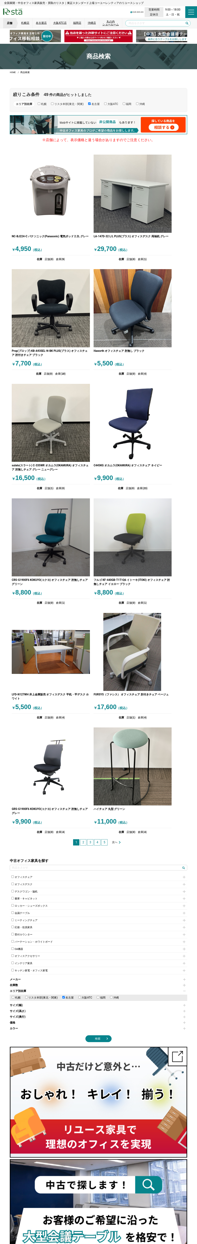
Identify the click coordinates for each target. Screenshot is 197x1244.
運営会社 (68, 1224)
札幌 (16, 692)
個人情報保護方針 (47, 1224)
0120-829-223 (115, 12)
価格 (97, 717)
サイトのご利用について (92, 1224)
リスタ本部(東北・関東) (41, 692)
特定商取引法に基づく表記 (127, 1224)
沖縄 (114, 692)
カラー (97, 722)
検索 (97, 733)
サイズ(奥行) (97, 711)
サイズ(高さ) (97, 705)
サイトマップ (155, 1224)
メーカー (97, 673)
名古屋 (68, 692)
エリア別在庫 (97, 685)
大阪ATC (85, 692)
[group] (98, 36)
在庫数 (97, 679)
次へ (114, 531)
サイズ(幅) (97, 699)
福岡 (101, 692)
